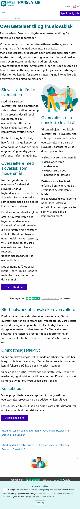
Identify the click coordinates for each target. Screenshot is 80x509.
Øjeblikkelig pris (70, 13)
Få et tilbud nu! (14, 287)
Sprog (4, 18)
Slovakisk (16, 18)
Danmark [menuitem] (70, 6)
